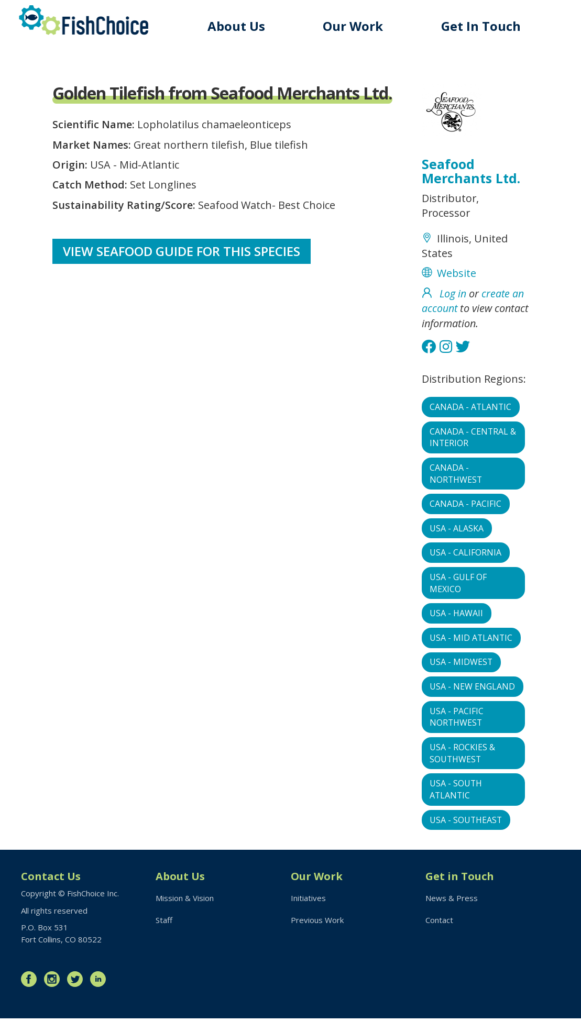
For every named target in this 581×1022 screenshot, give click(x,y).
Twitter (77, 983)
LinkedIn (100, 983)
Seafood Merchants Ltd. (471, 171)
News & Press (451, 901)
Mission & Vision (185, 901)
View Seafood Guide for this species (181, 251)
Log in (453, 294)
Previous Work (317, 923)
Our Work (353, 26)
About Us (236, 26)
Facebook (31, 983)
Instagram (54, 983)
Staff (164, 923)
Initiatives (308, 901)
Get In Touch (481, 26)
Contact (439, 923)
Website (457, 273)
